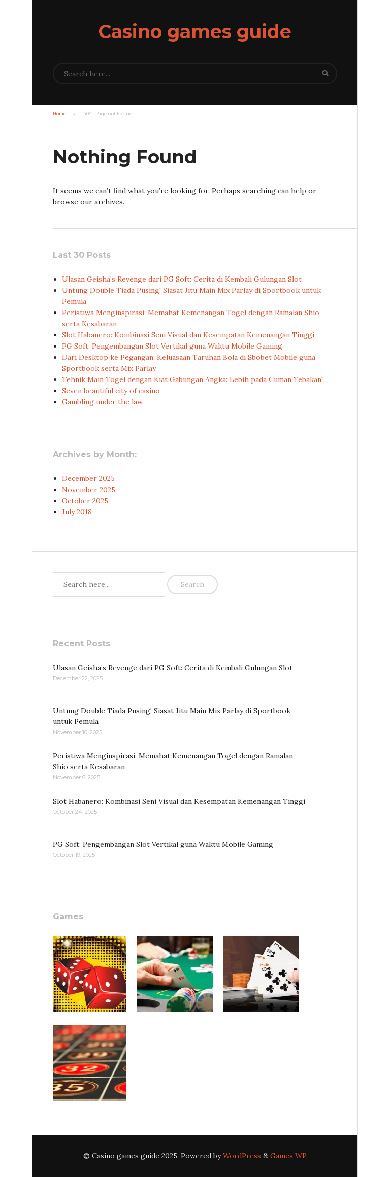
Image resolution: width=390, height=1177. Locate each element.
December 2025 (88, 478)
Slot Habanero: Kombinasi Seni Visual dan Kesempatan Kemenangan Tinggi (188, 334)
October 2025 (85, 500)
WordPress (242, 1155)
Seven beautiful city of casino (111, 390)
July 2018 (77, 511)
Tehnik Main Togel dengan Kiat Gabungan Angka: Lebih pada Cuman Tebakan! (192, 379)
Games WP (288, 1155)
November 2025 (88, 489)
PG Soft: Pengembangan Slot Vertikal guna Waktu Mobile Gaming (172, 346)
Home (59, 113)
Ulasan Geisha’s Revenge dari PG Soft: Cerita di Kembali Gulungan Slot (182, 279)
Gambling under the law (102, 401)
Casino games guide (195, 31)
